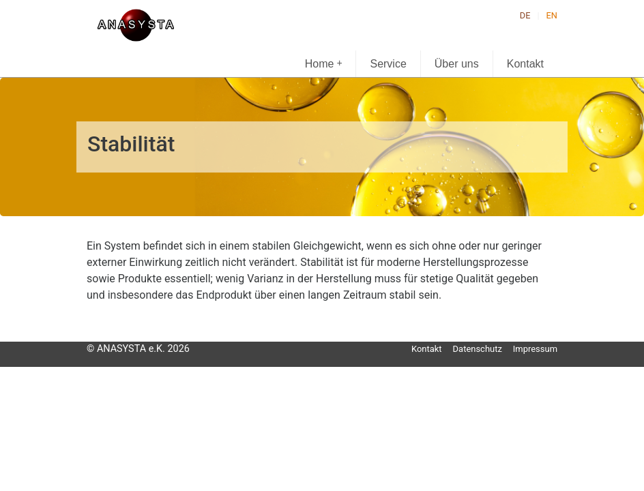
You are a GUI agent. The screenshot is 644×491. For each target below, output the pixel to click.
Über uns (457, 64)
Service (388, 64)
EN (551, 15)
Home (323, 63)
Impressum (535, 349)
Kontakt (525, 64)
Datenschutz (477, 349)
